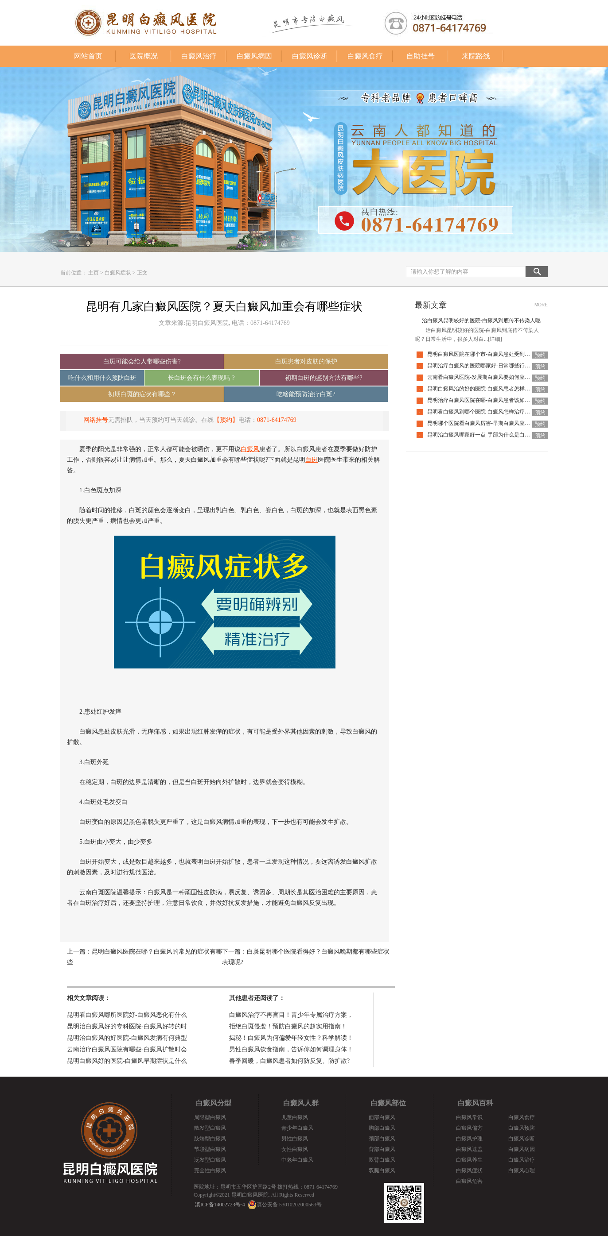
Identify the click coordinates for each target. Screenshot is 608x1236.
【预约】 (226, 420)
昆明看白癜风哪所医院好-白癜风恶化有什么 (127, 1015)
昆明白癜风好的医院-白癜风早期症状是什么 (127, 1061)
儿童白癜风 (294, 1117)
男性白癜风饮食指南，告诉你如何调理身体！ (291, 1049)
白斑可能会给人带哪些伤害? (141, 361)
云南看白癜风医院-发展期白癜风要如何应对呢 (481, 377)
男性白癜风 (294, 1139)
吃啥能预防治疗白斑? (306, 394)
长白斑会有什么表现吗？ (202, 378)
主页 (93, 273)
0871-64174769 (276, 420)
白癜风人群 (301, 1103)
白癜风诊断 (309, 56)
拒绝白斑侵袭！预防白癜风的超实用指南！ (288, 1026)
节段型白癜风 (210, 1149)
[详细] (495, 339)
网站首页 (88, 56)
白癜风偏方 (469, 1128)
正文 (142, 273)
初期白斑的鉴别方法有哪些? (323, 378)
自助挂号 (420, 56)
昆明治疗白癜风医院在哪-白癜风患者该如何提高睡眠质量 (494, 400)
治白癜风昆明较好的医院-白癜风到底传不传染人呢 (481, 320)
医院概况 (143, 56)
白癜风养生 (469, 1160)
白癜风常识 (469, 1117)
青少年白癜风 (297, 1128)
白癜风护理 (469, 1139)
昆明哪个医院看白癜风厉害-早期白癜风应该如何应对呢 (492, 423)
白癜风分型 (213, 1103)
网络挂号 (95, 420)
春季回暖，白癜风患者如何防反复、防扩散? (289, 1061)
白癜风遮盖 (469, 1149)
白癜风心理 (521, 1170)
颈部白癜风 (382, 1139)
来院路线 (476, 56)
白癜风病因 (254, 56)
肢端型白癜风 (210, 1139)
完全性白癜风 (210, 1170)
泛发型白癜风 (210, 1160)
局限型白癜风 (210, 1117)
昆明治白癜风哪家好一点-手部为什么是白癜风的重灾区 (492, 435)
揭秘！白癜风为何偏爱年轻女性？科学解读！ (291, 1038)
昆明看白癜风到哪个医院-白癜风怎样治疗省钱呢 (484, 412)
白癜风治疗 (199, 56)
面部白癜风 (382, 1117)
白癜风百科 (475, 1103)
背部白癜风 (382, 1149)
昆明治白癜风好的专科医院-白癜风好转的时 (127, 1026)
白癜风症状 (118, 273)
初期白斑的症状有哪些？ (142, 394)
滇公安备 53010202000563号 (289, 1204)
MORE (541, 304)
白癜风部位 (388, 1103)
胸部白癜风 (382, 1128)
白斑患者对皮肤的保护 (306, 361)
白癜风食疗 (365, 56)
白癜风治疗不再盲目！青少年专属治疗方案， (291, 1015)
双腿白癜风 (382, 1170)
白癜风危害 (469, 1181)
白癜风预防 (521, 1128)
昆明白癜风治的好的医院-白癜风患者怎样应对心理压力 (492, 389)
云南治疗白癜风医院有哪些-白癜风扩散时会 (127, 1049)
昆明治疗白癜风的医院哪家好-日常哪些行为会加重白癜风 (494, 366)
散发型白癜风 (210, 1128)
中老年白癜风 (297, 1160)
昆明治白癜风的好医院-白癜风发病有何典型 (127, 1038)
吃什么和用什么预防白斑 (102, 378)
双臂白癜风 (382, 1160)
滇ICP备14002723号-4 (220, 1204)
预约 (540, 355)
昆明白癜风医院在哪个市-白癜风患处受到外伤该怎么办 (492, 354)
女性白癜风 (294, 1149)
